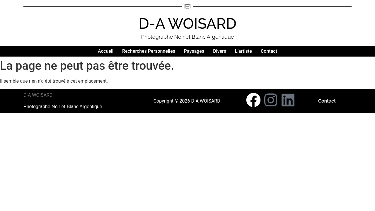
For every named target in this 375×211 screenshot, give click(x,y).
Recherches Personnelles (148, 51)
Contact (269, 51)
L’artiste (243, 51)
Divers (219, 51)
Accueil (105, 51)
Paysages (194, 51)
